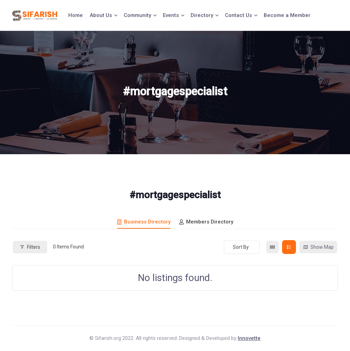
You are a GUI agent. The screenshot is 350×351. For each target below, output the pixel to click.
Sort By (241, 247)
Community (137, 15)
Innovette (249, 338)
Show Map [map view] (318, 247)
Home (75, 15)
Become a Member (287, 15)
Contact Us (238, 15)
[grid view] (272, 247)
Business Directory (143, 222)
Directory (202, 15)
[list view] (289, 247)
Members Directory (206, 222)
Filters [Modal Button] (30, 247)
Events (171, 15)
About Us (101, 15)
